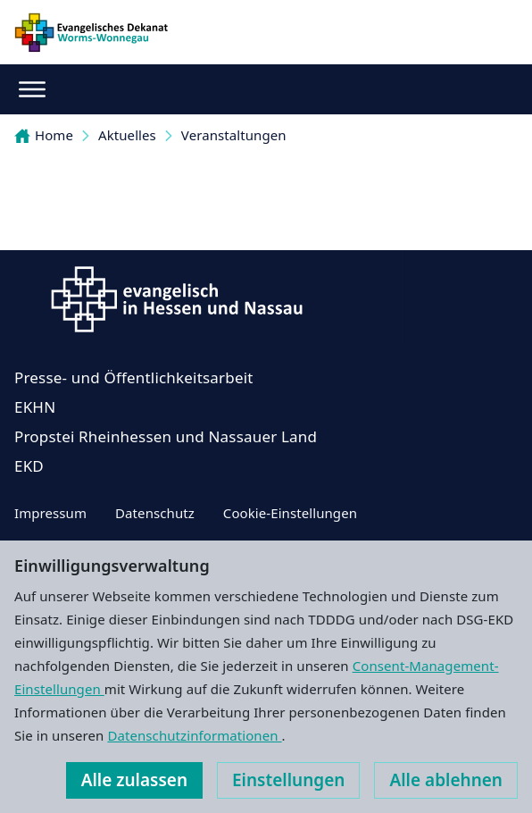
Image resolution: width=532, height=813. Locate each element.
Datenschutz (155, 513)
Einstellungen (288, 780)
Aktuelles (127, 135)
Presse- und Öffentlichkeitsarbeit (134, 377)
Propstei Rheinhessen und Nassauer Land (165, 436)
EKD (29, 466)
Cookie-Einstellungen (290, 513)
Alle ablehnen (446, 780)
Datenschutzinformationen (194, 735)
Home (43, 135)
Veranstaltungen (234, 135)
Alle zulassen (134, 780)
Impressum (50, 513)
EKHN (34, 407)
